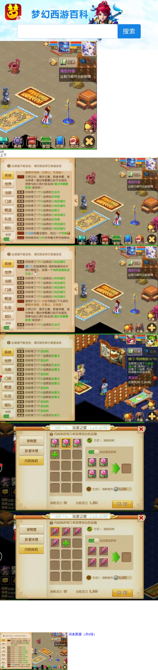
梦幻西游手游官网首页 (13, 12)
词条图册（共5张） (82, 634)
